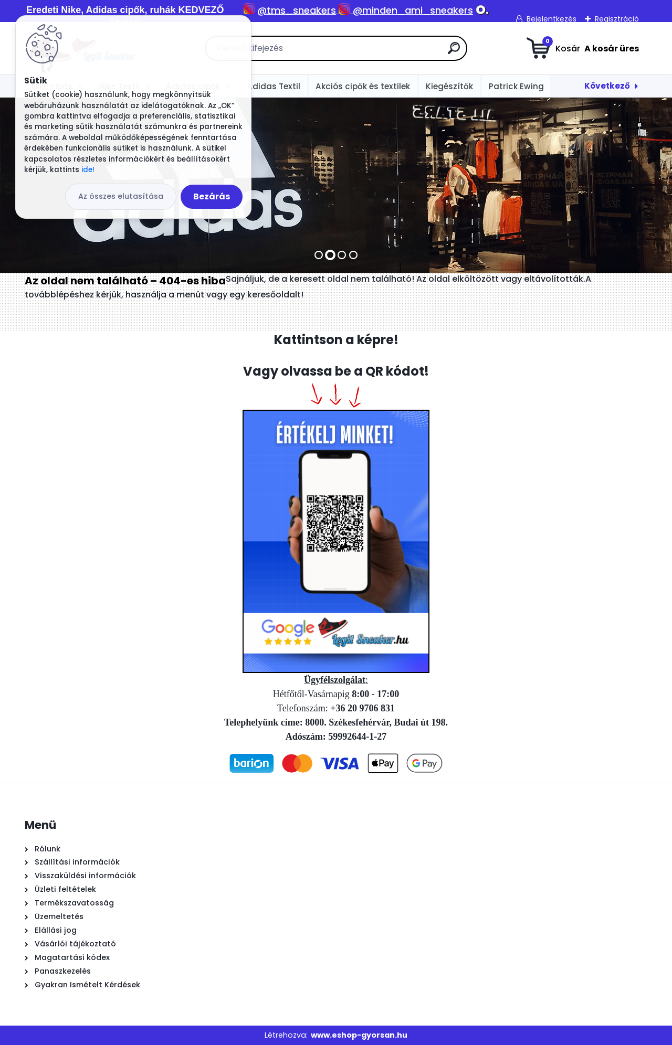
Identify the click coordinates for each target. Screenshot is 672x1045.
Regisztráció (617, 19)
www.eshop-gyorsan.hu (359, 1035)
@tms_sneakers (296, 10)
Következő (607, 85)
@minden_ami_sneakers (413, 10)
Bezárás (211, 196)
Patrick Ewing (516, 86)
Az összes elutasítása (120, 196)
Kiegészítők (449, 86)
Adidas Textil (273, 86)
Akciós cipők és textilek (363, 86)
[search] (454, 52)
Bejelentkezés (551, 19)
